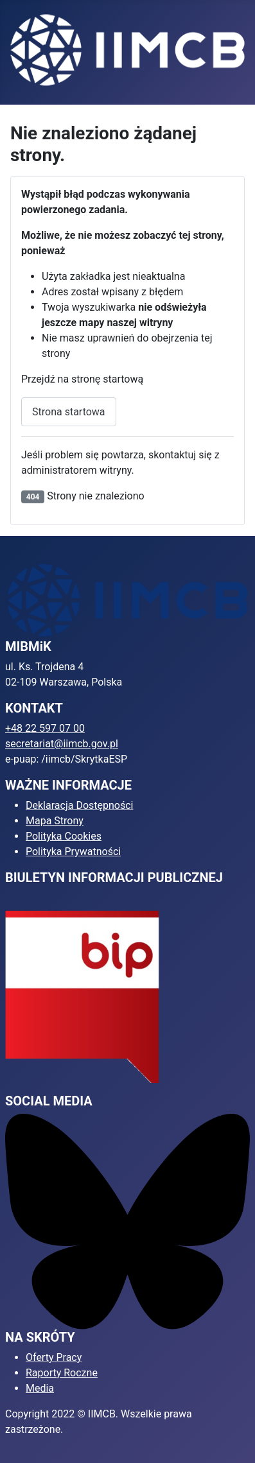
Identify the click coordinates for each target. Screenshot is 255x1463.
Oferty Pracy (54, 1357)
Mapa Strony (55, 821)
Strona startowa (68, 412)
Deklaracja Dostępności (79, 805)
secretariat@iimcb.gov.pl (61, 744)
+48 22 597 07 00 (45, 728)
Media (40, 1388)
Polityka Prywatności (73, 851)
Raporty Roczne (62, 1373)
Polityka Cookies (63, 836)
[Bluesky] (127, 1221)
